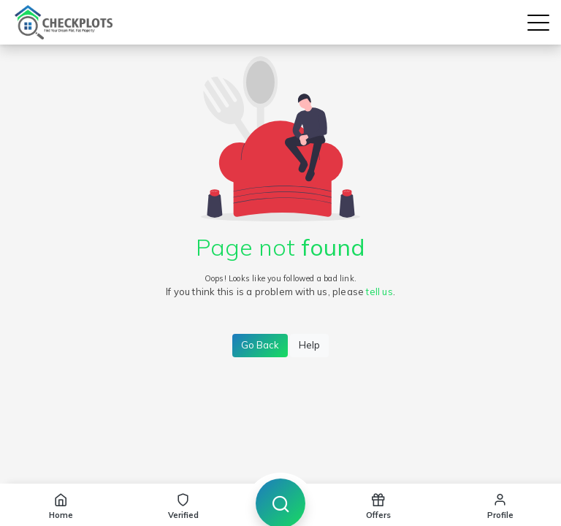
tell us (379, 291)
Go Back (260, 345)
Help (309, 345)
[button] (538, 22)
